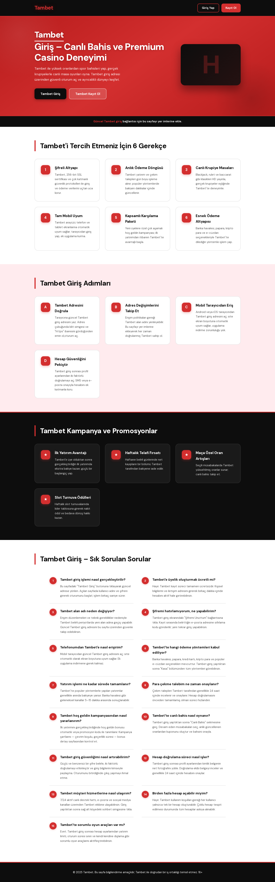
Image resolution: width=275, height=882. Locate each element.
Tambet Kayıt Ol (87, 94)
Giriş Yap (208, 8)
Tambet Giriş (50, 94)
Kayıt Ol (231, 8)
